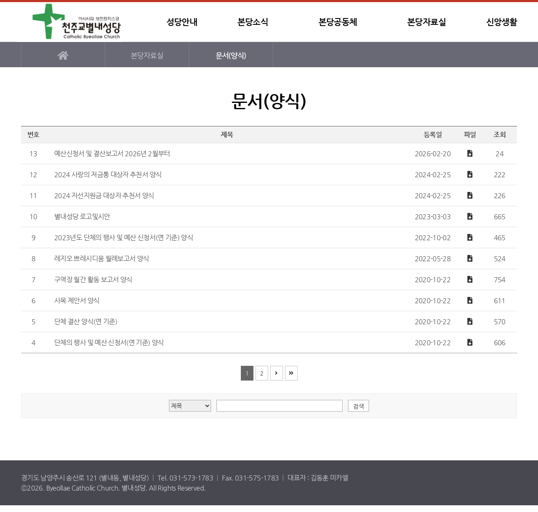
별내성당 (69, 22)
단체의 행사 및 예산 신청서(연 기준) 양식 (109, 343)
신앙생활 (501, 22)
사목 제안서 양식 (76, 301)
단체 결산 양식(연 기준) (85, 322)
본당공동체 (338, 22)
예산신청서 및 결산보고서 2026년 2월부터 (112, 154)
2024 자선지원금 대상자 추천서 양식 (104, 196)
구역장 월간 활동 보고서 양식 (93, 280)
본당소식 (252, 22)
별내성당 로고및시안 (82, 217)
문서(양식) (231, 56)
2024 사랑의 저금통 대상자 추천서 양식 (107, 175)
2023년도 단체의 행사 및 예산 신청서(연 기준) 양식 (123, 238)
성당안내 (181, 22)
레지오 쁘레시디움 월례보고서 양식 (101, 259)
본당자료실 (426, 22)
